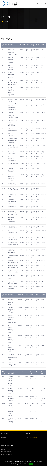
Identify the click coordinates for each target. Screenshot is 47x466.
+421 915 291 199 (33, 440)
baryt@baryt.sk (33, 437)
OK (31, 464)
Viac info (36, 464)
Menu (42, 3)
